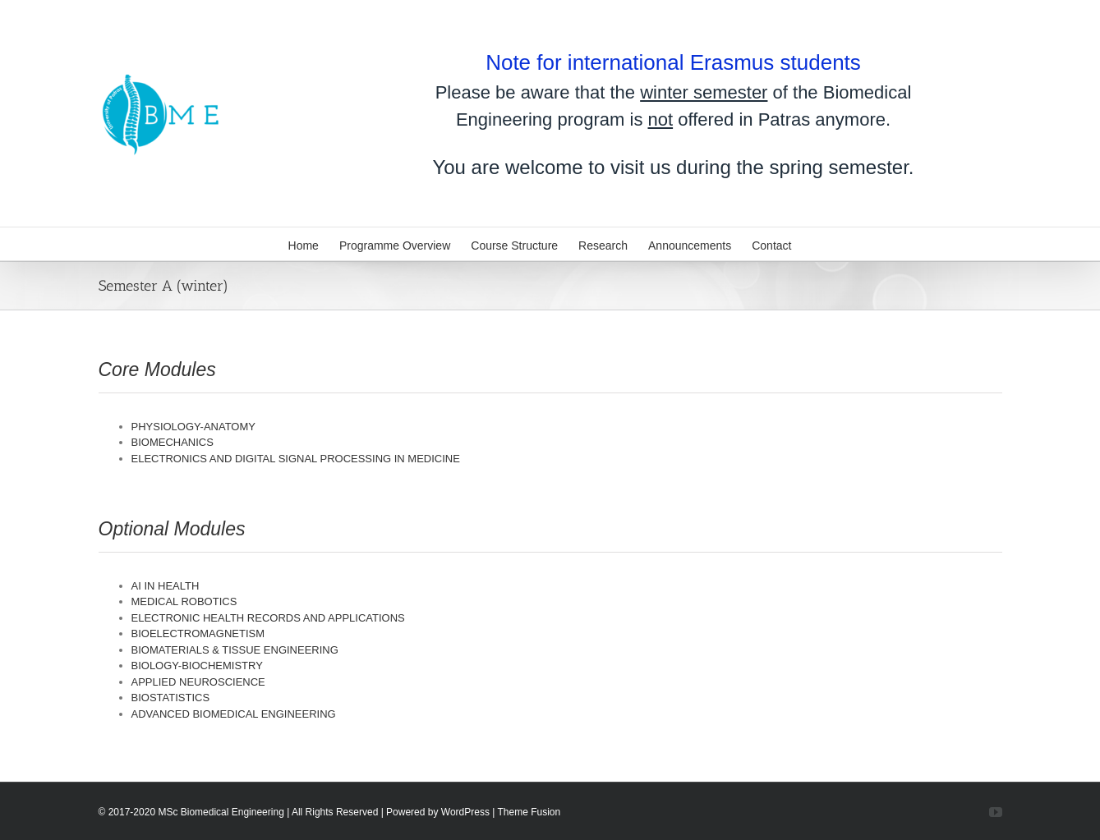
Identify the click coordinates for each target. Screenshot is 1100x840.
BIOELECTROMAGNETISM (198, 633)
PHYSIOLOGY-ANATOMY (193, 426)
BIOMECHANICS (172, 442)
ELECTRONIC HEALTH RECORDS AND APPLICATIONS (268, 618)
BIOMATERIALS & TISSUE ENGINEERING (234, 650)
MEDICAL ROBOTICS (184, 601)
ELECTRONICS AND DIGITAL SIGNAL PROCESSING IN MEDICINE (295, 458)
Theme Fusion (529, 812)
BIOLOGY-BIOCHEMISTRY (197, 665)
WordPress (465, 812)
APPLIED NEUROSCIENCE (198, 682)
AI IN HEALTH (165, 586)
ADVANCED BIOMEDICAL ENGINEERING (233, 714)
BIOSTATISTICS (170, 697)
